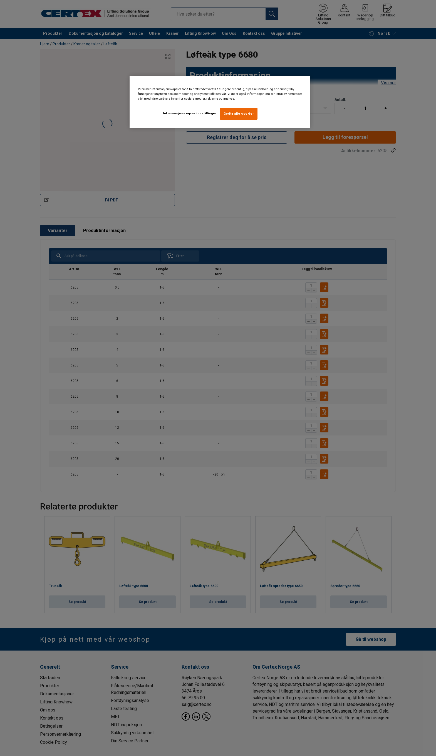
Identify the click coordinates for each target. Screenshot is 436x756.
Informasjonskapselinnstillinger (190, 113)
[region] (220, 102)
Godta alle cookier (239, 113)
